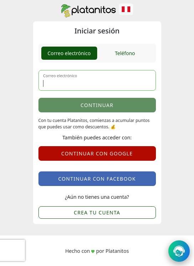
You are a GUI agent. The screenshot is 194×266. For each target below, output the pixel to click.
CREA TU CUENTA (97, 212)
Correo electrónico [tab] (68, 53)
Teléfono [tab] (125, 53)
